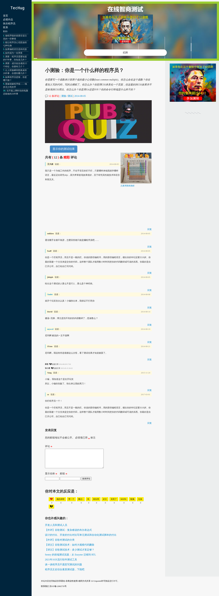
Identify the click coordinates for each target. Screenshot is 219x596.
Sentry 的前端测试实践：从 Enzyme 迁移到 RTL (70, 558)
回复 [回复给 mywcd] (149, 342)
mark (123, 503)
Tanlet (50, 294)
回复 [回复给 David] (149, 325)
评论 (48, 447)
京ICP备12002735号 (58, 590)
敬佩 (132, 503)
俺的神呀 (61, 503)
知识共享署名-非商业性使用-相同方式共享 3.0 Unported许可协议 (81, 585)
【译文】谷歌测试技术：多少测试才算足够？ (69, 553)
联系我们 (45, 590)
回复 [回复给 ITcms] (149, 359)
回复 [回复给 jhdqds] (149, 290)
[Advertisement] (98, 208)
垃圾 (140, 503)
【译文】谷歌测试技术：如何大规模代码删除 (69, 548)
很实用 (96, 503)
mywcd (50, 329)
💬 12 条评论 (52, 96)
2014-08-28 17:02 (65, 364)
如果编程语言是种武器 (16, 49)
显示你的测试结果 (64, 148)
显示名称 (51, 478)
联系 (5, 27)
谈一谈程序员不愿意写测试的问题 (63, 568)
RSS (5, 31)
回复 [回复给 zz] (149, 423)
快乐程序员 (9, 23)
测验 (63, 96)
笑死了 (114, 503)
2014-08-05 (80, 96)
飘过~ (80, 503)
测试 (70, 96)
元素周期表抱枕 (127, 186)
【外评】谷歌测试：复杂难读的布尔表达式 (68, 533)
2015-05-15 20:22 (67, 368)
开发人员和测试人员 (56, 528)
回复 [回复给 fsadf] (149, 273)
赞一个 (71, 503)
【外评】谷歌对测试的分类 (60, 543)
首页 (5, 15)
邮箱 (63, 478)
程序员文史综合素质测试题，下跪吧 (64, 573)
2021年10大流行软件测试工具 (61, 563)
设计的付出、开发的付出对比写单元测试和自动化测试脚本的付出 (80, 538)
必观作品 (8, 19)
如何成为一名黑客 (13, 53)
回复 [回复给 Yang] (149, 390)
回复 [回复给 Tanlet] (149, 307)
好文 (105, 503)
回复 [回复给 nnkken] (149, 246)
